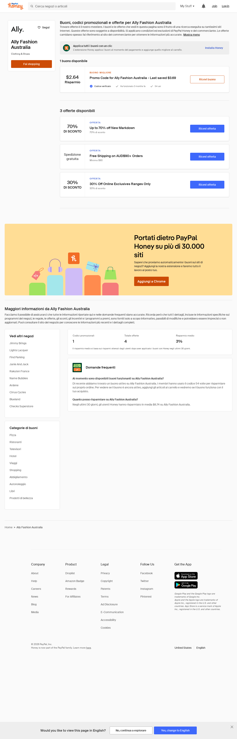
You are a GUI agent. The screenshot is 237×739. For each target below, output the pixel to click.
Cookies (106, 627)
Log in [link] (225, 6)
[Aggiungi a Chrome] (151, 281)
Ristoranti (16, 442)
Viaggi (13, 463)
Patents (105, 589)
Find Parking (17, 357)
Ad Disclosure (109, 604)
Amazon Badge (74, 581)
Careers (36, 589)
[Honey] (15, 6)
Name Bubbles (19, 378)
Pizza (13, 435)
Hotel (13, 456)
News (34, 596)
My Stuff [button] (187, 6)
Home (8, 527)
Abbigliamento (18, 477)
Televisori (15, 449)
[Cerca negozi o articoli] (102, 6)
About (34, 573)
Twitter (144, 581)
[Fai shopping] (31, 64)
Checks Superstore (21, 406)
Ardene (14, 385)
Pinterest (146, 596)
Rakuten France (19, 371)
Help (34, 581)
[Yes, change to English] (175, 730)
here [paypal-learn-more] (88, 647)
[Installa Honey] (214, 47)
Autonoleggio (18, 484)
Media (35, 612)
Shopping (15, 470)
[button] (190, 648)
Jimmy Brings (18, 343)
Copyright (107, 581)
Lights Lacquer (19, 350)
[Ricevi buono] (207, 79)
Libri (12, 491)
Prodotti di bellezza (21, 498)
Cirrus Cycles (18, 392)
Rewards (70, 589)
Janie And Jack (19, 364)
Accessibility (108, 620)
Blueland (15, 399)
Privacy (105, 573)
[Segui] (43, 27)
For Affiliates (72, 596)
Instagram (146, 589)
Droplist (70, 573)
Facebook (146, 573)
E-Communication (112, 612)
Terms (104, 596)
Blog (34, 604)
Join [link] (214, 6)
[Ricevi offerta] (207, 129)
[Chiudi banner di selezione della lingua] (232, 727)
